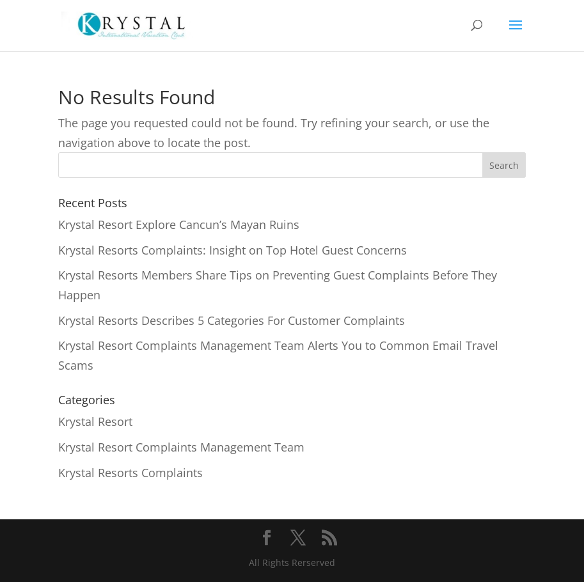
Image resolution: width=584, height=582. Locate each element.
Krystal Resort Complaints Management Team (181, 447)
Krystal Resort (95, 421)
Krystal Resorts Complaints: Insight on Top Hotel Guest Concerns (232, 250)
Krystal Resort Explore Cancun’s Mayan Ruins (178, 224)
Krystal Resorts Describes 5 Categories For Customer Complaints (231, 320)
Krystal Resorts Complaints (130, 472)
